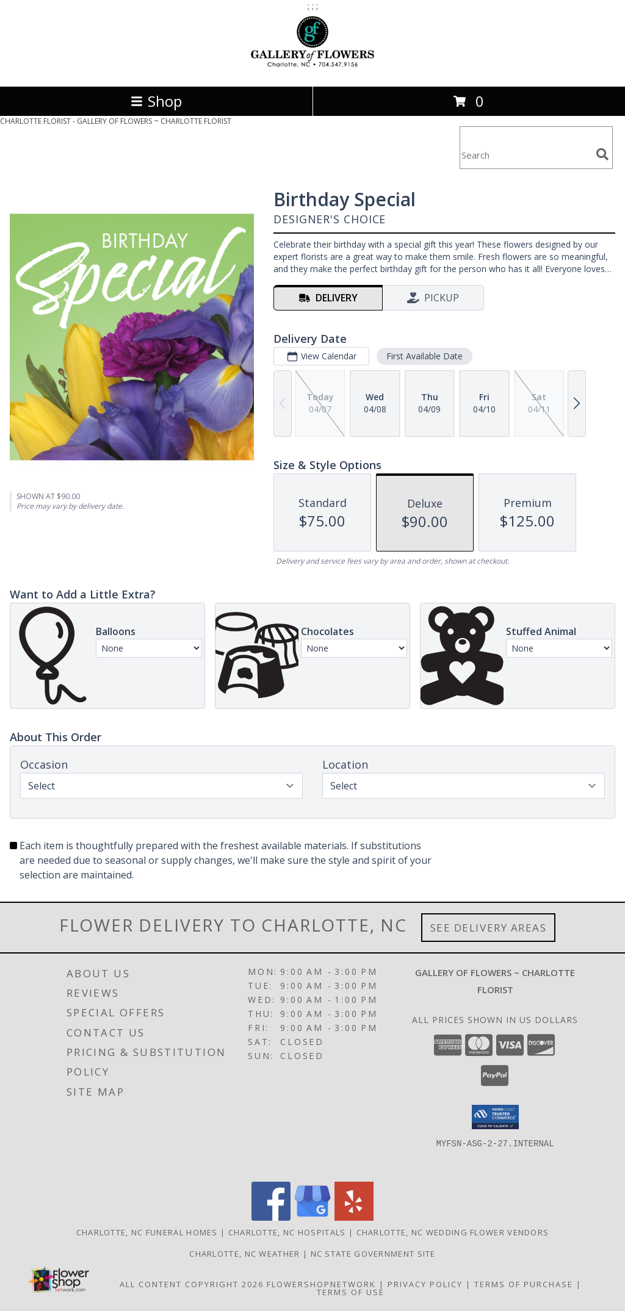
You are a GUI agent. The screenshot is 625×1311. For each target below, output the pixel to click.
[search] (602, 154)
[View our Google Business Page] (312, 1217)
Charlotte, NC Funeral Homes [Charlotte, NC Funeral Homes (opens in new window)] (147, 1232)
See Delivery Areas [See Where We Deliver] (488, 928)
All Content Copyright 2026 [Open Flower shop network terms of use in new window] (192, 1284)
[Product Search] (525, 155)
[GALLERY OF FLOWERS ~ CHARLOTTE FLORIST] (312, 68)
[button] (495, 1117)
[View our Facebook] (271, 1217)
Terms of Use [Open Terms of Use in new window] (351, 1292)
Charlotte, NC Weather (244, 1253)
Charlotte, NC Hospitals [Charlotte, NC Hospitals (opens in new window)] (287, 1232)
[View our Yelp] (354, 1217)
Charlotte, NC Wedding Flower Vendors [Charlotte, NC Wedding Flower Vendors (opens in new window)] (452, 1232)
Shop (156, 101)
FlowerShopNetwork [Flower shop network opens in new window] (321, 1284)
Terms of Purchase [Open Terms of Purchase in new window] (523, 1284)
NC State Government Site (373, 1253)
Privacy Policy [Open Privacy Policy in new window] (425, 1284)
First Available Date (424, 356)
